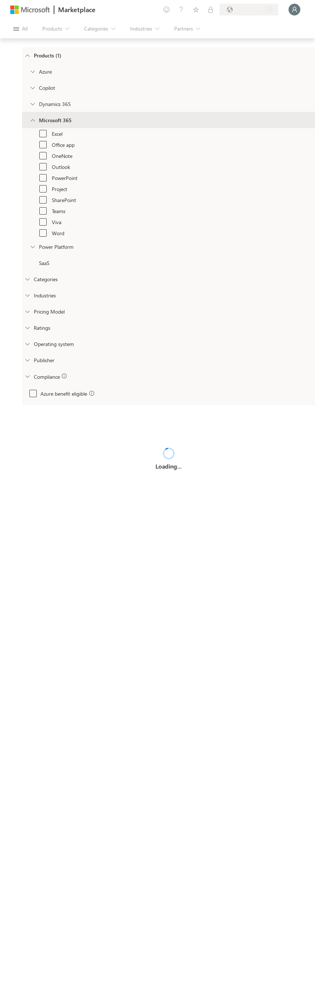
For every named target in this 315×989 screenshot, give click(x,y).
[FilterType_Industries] (27, 295)
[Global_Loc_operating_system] (27, 344)
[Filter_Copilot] (32, 87)
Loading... (168, 466)
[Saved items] (196, 9)
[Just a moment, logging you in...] (294, 9)
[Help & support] (181, 9)
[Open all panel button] (20, 28)
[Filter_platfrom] (32, 246)
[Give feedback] (166, 9)
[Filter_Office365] (32, 120)
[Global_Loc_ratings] (27, 327)
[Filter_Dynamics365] (32, 104)
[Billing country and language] (248, 9)
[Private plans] (210, 9)
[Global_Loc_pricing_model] (27, 311)
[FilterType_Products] (27, 55)
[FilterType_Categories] (27, 279)
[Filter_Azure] (32, 71)
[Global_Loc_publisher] (27, 360)
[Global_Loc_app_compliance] (27, 376)
